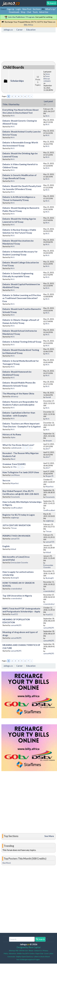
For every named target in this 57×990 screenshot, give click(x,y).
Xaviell (48, 397)
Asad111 (14, 614)
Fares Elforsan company (47, 78)
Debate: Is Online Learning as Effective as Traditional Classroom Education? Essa (22, 298)
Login (18, 9)
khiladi (13, 549)
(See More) (6, 863)
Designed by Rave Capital (28, 947)
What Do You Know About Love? (18, 445)
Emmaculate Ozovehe (19, 562)
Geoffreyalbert (16, 508)
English (6, 546)
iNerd (13, 459)
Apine (13, 437)
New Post (26, 9)
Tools (35, 12)
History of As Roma (12, 434)
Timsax (14, 528)
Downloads (14, 12)
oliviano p (14, 396)
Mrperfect (15, 483)
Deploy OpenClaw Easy (24, 956)
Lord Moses (15, 475)
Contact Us (38, 950)
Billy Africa (28, 24)
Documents (15, 497)
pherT (48, 449)
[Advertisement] (24, 46)
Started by (14, 104)
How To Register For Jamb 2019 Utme (21, 472)
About (31, 950)
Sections (37, 9)
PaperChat (39, 953)
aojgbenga (15, 517)
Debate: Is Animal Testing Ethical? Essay (22, 341)
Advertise (43, 12)
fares (48, 74)
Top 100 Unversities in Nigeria (17, 595)
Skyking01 (15, 578)
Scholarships (17, 80)
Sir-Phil (13, 467)
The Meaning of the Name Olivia (18, 393)
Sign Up (10, 9)
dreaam (49, 440)
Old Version (23, 950)
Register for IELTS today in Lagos (19, 515)
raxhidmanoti (16, 448)
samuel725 (15, 539)
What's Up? (50, 9)
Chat (29, 12)
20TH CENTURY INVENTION (17, 525)
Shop (23, 12)
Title (5, 104)
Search (40, 939)
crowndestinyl (16, 589)
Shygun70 (49, 476)
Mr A (12, 116)
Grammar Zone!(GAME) (14, 464)
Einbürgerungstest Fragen (30, 959)
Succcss (6, 480)
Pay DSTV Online (28, 953)
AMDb (19, 953)
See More (49, 836)
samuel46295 (16, 625)
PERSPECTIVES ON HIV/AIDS (16, 535)
